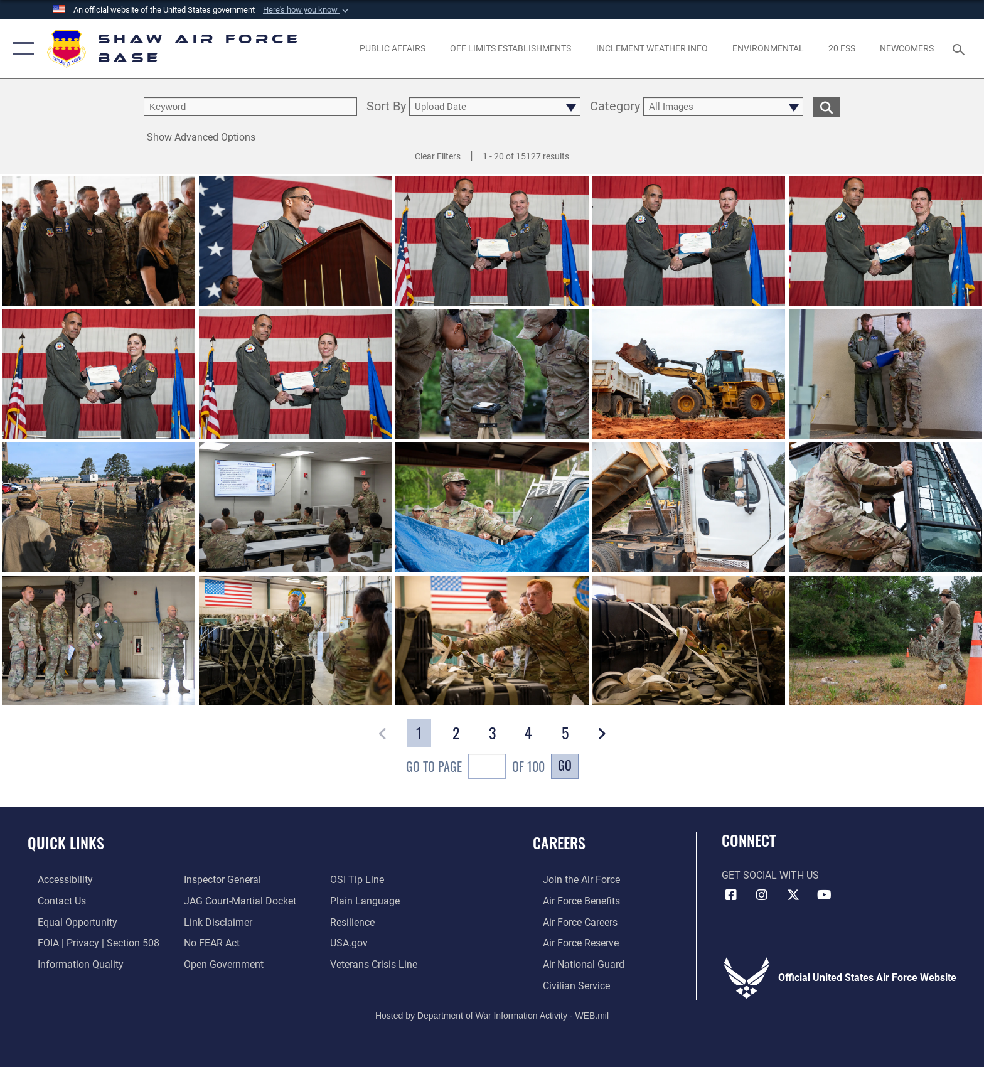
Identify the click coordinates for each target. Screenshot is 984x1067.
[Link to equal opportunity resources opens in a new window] (67, 922)
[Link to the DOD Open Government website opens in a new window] (220, 963)
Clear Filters (438, 156)
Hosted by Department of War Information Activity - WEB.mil (492, 1014)
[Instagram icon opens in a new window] (761, 895)
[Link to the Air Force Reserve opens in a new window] (571, 942)
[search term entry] (250, 106)
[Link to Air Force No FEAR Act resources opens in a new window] (209, 942)
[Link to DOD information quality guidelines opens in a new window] (71, 963)
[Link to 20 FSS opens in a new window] (841, 48)
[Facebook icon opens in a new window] (731, 895)
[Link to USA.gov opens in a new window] (352, 942)
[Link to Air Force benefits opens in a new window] (571, 900)
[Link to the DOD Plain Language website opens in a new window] (368, 900)
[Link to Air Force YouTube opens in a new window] (824, 895)
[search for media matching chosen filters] (826, 107)
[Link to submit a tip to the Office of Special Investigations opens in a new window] (360, 880)
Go (565, 765)
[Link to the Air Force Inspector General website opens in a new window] (219, 880)
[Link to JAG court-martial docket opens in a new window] (237, 900)
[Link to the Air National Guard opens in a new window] (573, 963)
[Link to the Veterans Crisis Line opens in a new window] (376, 963)
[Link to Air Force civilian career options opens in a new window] (566, 984)
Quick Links (66, 843)
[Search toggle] (960, 49)
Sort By (386, 107)
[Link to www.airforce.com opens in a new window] (571, 880)
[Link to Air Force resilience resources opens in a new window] (355, 922)
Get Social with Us (770, 875)
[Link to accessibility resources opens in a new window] (55, 880)
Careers (559, 843)
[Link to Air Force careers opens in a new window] (570, 922)
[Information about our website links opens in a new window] (215, 922)
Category (615, 107)
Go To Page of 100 (475, 768)
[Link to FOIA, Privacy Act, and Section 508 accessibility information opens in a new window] (88, 942)
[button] (307, 10)
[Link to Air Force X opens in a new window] (793, 895)
